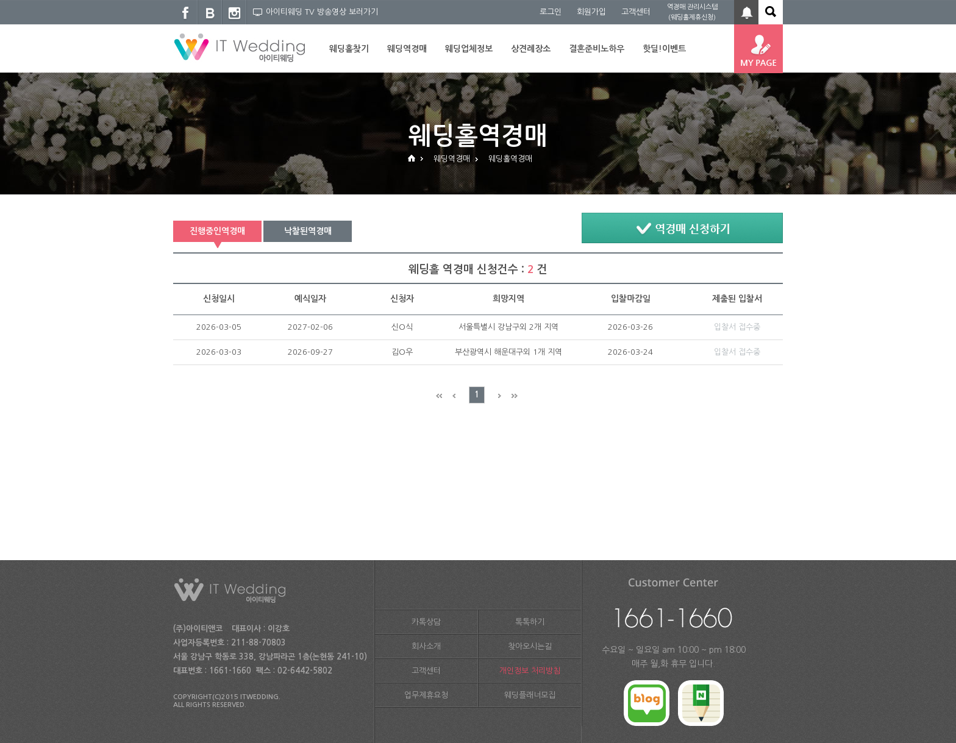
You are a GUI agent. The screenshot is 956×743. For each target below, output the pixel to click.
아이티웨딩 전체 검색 (770, 12)
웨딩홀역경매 (510, 158)
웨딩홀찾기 (349, 48)
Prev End (443, 395)
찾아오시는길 (530, 646)
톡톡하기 (529, 622)
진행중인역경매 (217, 231)
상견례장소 (531, 48)
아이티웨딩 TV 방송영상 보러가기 (315, 12)
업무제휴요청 (426, 695)
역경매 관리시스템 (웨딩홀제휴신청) (692, 12)
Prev (460, 395)
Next (493, 395)
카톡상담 (426, 622)
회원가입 (591, 12)
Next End (510, 395)
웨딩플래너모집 (529, 695)
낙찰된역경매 (308, 231)
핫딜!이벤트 (664, 48)
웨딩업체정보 (469, 48)
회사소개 (426, 646)
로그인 (551, 12)
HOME (411, 157)
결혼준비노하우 (596, 48)
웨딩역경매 (407, 48)
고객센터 (636, 12)
